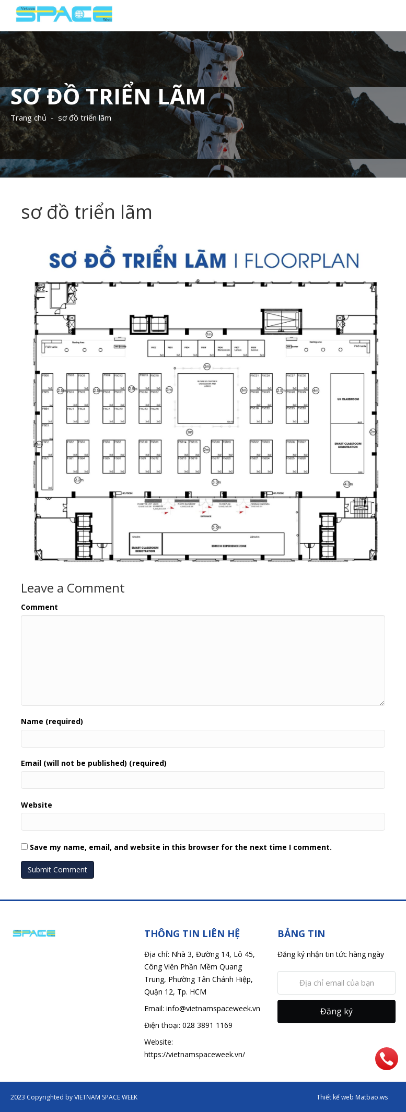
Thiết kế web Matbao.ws (352, 1097)
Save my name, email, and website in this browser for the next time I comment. (181, 847)
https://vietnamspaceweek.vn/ (194, 1054)
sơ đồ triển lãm (84, 117)
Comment (39, 607)
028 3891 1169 (207, 1025)
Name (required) (52, 721)
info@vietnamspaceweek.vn (213, 1008)
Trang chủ (28, 117)
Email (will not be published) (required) (94, 763)
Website (36, 805)
